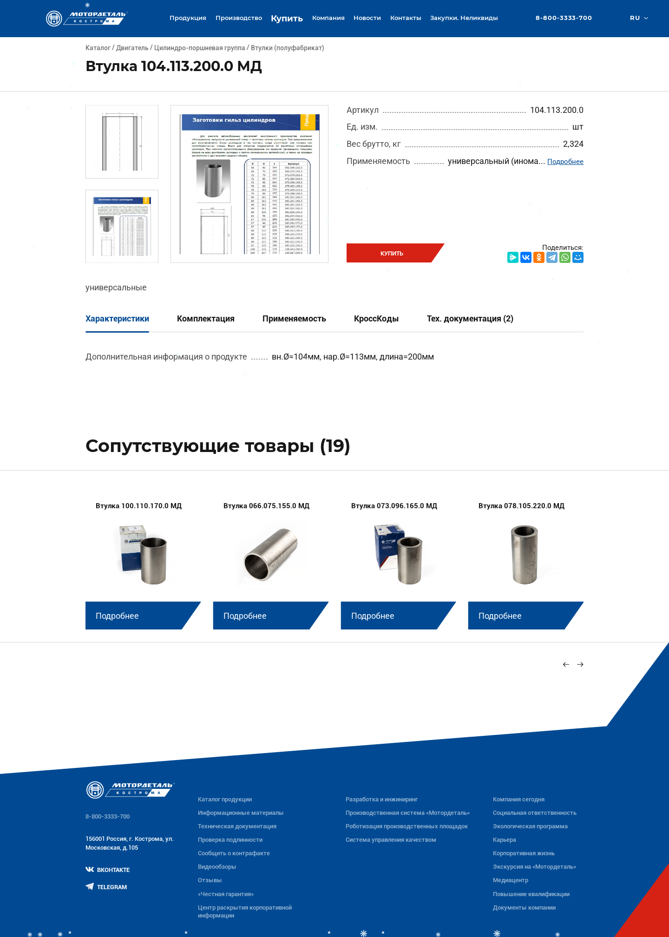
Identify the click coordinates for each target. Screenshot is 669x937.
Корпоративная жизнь (524, 853)
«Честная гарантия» (226, 894)
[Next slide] (580, 664)
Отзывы (210, 880)
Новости (367, 17)
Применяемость (294, 318)
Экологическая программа (530, 826)
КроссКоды (376, 318)
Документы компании (524, 907)
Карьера (504, 839)
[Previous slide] (566, 664)
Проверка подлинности (230, 839)
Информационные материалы (241, 812)
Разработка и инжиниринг (382, 799)
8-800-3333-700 (564, 18)
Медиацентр (510, 880)
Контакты (405, 17)
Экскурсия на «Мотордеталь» (534, 866)
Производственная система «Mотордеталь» (408, 812)
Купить (287, 18)
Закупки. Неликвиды (464, 17)
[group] (143, 559)
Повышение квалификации (531, 894)
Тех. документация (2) (470, 318)
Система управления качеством (391, 839)
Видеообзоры (217, 866)
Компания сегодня (518, 799)
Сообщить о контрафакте (234, 853)
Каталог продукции (225, 799)
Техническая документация (237, 826)
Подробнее (565, 161)
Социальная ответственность (535, 812)
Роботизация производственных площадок (407, 826)
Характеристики (117, 318)
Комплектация (206, 318)
